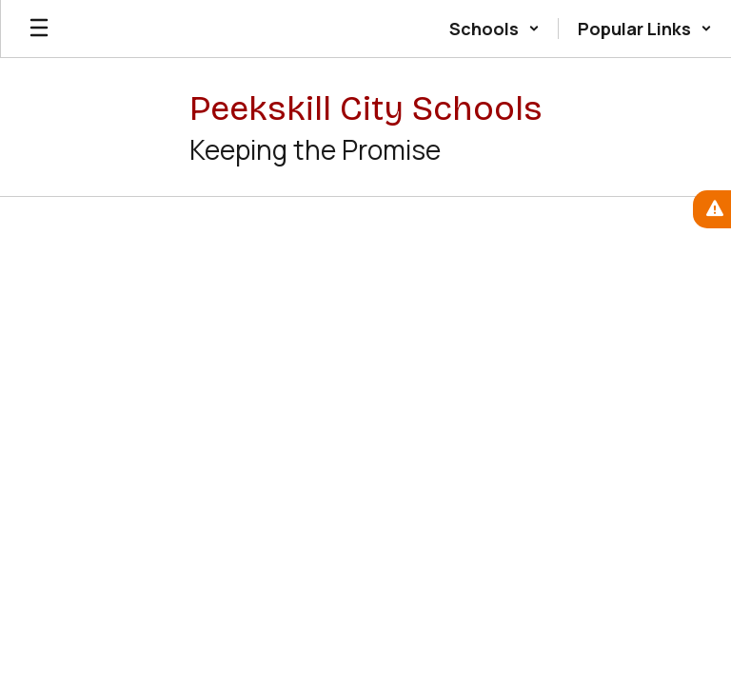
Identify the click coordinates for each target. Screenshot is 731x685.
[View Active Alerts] (712, 209)
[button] (494, 28)
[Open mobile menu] (39, 28)
